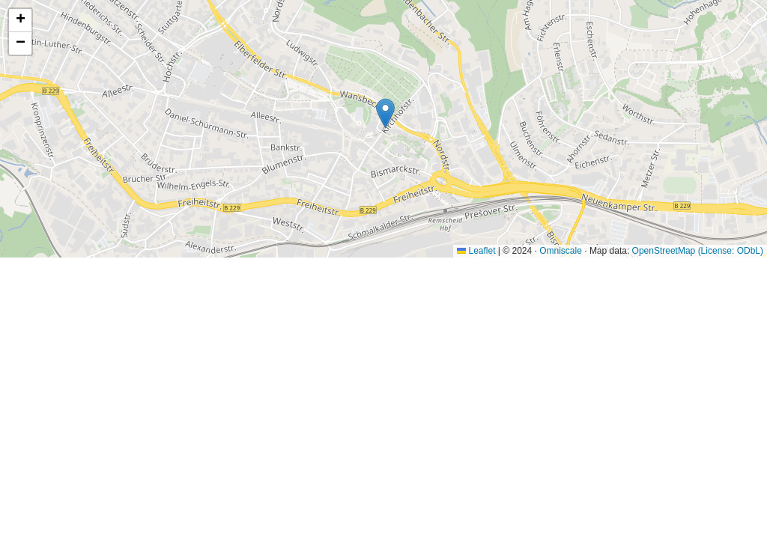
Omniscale (560, 251)
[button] (385, 113)
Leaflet (476, 251)
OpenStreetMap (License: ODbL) (697, 251)
